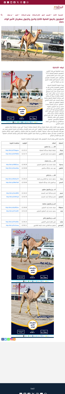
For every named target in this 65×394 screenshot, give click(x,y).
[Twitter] (5, 339)
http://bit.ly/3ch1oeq (12, 225)
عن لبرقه (10, 15)
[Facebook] (2, 339)
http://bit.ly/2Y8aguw (12, 150)
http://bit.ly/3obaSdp (12, 168)
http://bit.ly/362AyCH (12, 179)
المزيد (17, 15)
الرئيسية (60, 15)
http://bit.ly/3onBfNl (12, 193)
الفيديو (49, 15)
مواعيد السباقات (25, 15)
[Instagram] (11, 339)
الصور (43, 15)
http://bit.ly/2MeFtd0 (12, 182)
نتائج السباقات (36, 15)
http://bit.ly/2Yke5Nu (12, 221)
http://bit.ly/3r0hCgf (12, 196)
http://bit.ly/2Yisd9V (12, 211)
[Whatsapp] (8, 339)
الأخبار (55, 15)
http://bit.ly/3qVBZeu (12, 207)
